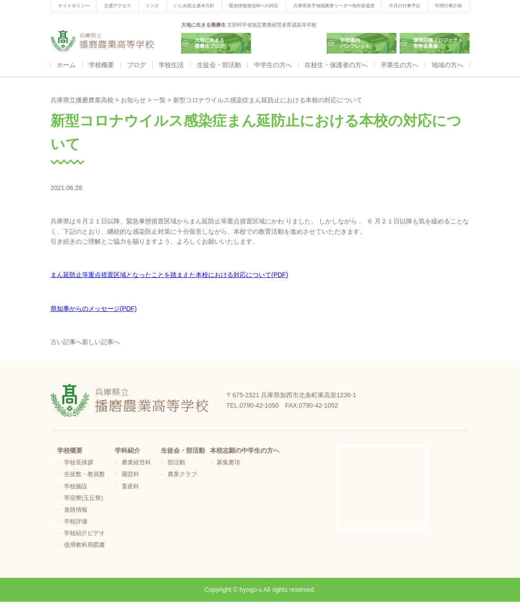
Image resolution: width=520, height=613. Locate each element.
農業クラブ (182, 474)
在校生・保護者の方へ (336, 64)
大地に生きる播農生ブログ (209, 43)
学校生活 (171, 64)
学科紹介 (127, 450)
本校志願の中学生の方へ (244, 450)
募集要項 (228, 462)
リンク (152, 5)
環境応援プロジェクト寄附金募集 (438, 43)
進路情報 (75, 510)
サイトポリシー (74, 5)
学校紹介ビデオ (84, 533)
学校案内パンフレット (355, 43)
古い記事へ (66, 341)
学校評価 (75, 521)
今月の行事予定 (404, 5)
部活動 (176, 462)
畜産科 (130, 486)
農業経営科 (136, 462)
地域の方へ (447, 64)
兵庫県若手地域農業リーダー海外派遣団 (333, 5)
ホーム (66, 64)
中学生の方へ (273, 64)
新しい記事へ (101, 341)
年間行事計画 (448, 5)
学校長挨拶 (78, 462)
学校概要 (101, 64)
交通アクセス (117, 5)
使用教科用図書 (84, 545)
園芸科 (130, 474)
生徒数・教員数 (84, 474)
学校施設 (75, 486)
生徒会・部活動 (219, 64)
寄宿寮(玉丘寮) (83, 498)
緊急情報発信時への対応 (253, 5)
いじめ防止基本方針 (194, 5)
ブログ (136, 64)
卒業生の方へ (400, 64)
